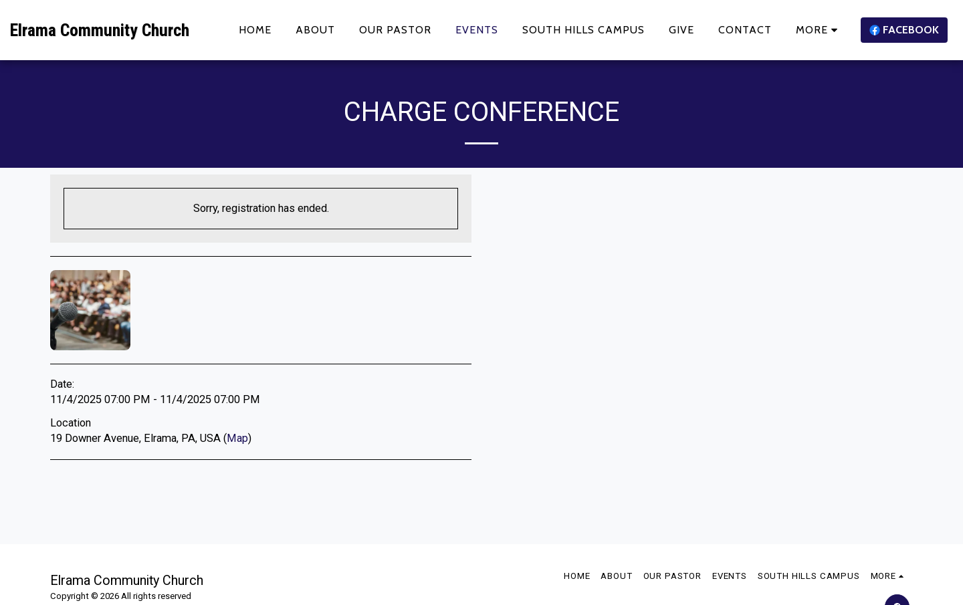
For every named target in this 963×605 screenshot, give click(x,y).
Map (237, 438)
